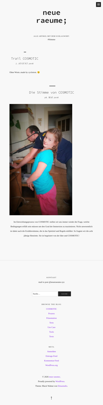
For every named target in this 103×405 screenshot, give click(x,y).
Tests (51, 323)
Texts (51, 336)
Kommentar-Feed (51, 361)
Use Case (51, 327)
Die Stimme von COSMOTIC (51, 92)
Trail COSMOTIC (24, 58)
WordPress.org (51, 365)
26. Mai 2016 (51, 97)
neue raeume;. (55, 377)
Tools (51, 332)
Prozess (51, 313)
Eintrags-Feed (51, 356)
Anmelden (51, 351)
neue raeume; (51, 16)
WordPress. (60, 381)
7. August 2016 (25, 63)
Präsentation (51, 318)
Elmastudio (62, 386)
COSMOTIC (51, 309)
